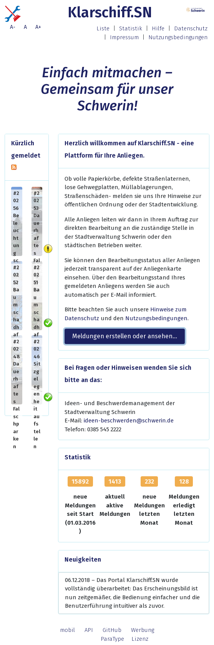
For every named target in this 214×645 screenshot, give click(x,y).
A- (12, 27)
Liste (102, 28)
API (89, 630)
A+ (38, 27)
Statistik (130, 28)
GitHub (112, 630)
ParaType (112, 638)
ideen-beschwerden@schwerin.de (129, 420)
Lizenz (139, 638)
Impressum (124, 37)
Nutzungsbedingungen (177, 37)
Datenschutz (190, 28)
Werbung (142, 630)
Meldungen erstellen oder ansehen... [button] (124, 336)
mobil (67, 630)
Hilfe (158, 28)
